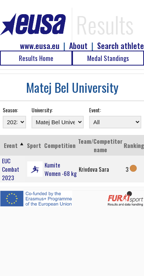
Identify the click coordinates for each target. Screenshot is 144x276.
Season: (10, 110)
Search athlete (120, 46)
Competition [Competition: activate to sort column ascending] (60, 145)
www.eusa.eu (40, 46)
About (78, 46)
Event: (95, 110)
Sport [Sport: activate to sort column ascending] (34, 145)
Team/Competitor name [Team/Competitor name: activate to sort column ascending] (100, 145)
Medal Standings (108, 58)
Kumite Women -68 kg (61, 169)
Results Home (36, 58)
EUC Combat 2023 (10, 169)
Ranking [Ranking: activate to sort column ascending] (134, 145)
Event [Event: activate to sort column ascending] (11, 145)
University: (42, 110)
